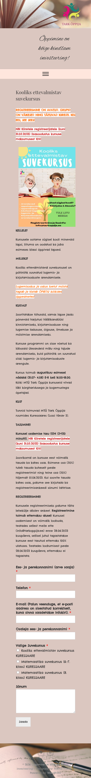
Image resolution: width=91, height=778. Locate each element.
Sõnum (21, 686)
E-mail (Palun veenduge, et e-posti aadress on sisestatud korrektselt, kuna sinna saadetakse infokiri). (44, 608)
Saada (23, 721)
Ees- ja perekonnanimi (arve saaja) (45, 569)
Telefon (23, 588)
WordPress (54, 772)
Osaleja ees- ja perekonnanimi (43, 629)
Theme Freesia (63, 768)
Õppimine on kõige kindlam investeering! (54, 48)
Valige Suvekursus (32, 646)
